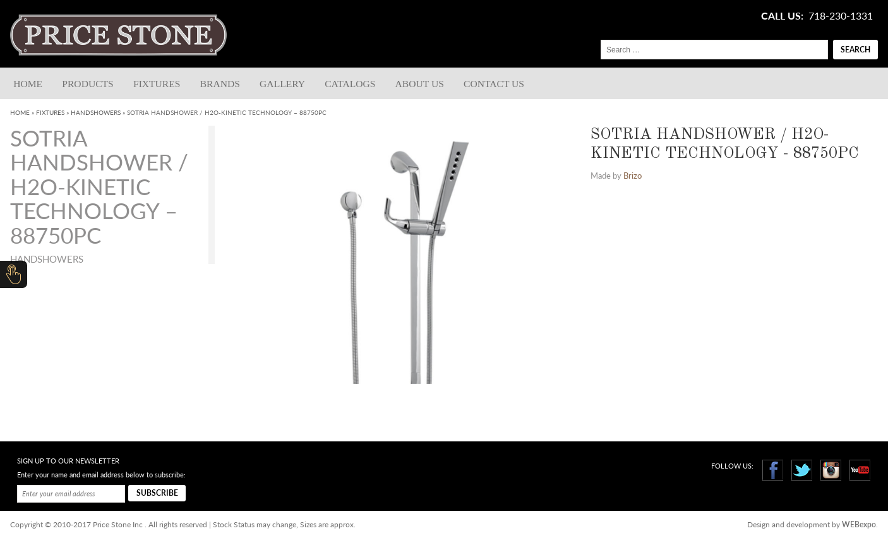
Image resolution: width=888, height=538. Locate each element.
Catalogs (350, 83)
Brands (220, 83)
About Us (419, 83)
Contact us (494, 83)
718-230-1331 (840, 15)
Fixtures (157, 83)
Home (27, 83)
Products (87, 83)
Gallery (282, 83)
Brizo (632, 175)
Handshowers (96, 112)
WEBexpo (859, 524)
